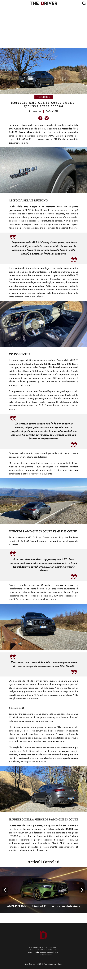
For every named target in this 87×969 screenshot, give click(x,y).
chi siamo (55, 952)
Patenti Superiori (50, 964)
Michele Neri (52, 950)
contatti (48, 952)
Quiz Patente (30, 964)
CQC (39, 964)
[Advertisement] (43, 27)
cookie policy (39, 952)
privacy (30, 952)
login (60, 964)
